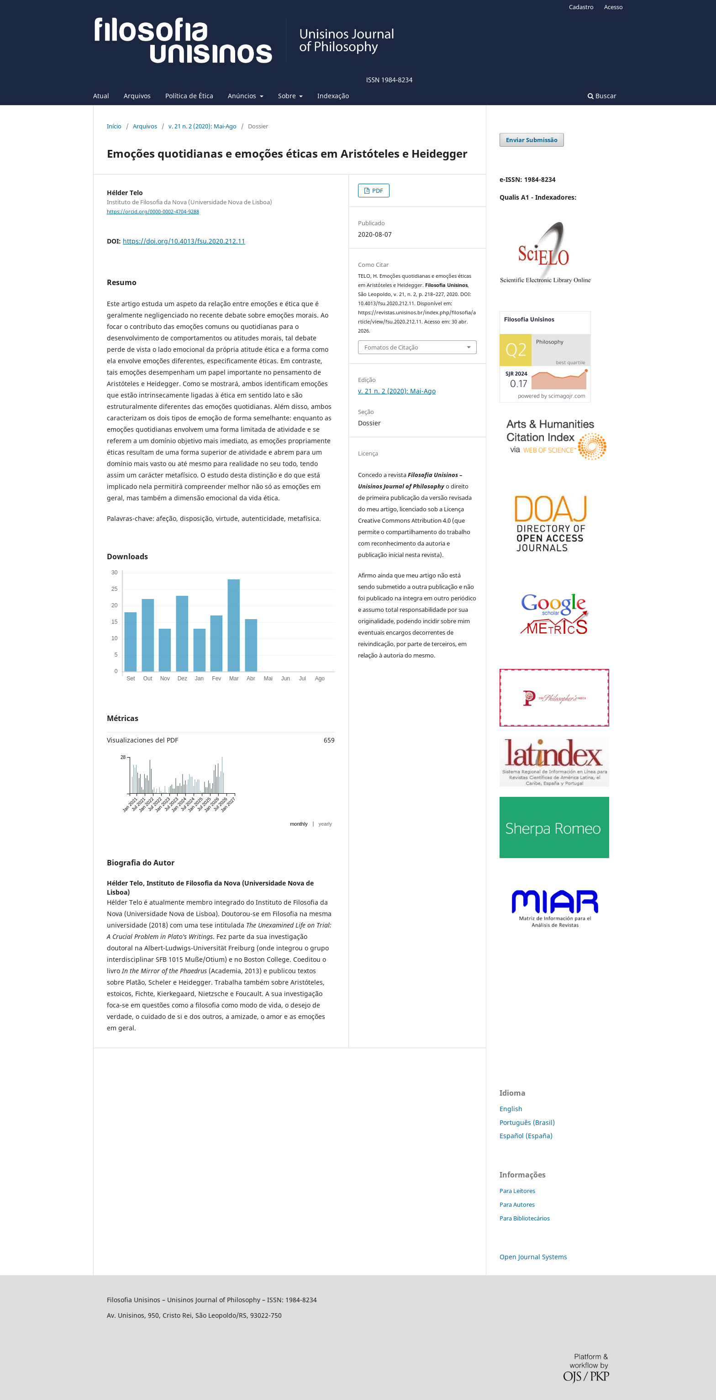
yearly (325, 824)
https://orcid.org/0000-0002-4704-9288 (153, 211)
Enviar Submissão (532, 140)
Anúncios (243, 95)
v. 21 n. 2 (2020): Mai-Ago (202, 126)
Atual (101, 95)
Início (114, 126)
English (511, 1108)
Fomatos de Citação (391, 347)
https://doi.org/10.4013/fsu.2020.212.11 (184, 241)
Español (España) (526, 1135)
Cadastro (581, 7)
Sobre (288, 95)
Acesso (613, 7)
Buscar (602, 95)
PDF (377, 190)
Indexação (333, 95)
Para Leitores (517, 1191)
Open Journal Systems (533, 1256)
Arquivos (137, 95)
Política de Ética (189, 95)
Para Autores (517, 1204)
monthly (299, 824)
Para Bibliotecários (525, 1218)
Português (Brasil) (527, 1122)
